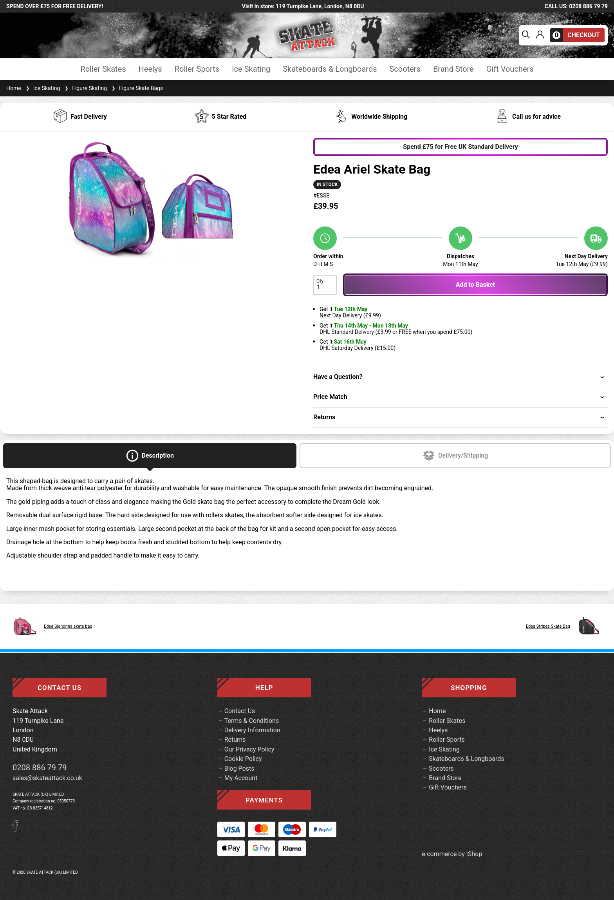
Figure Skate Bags (136, 88)
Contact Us (239, 711)
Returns (235, 739)
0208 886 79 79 (40, 767)
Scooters (404, 69)
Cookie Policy (243, 758)
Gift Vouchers (510, 69)
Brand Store (453, 69)
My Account (241, 778)
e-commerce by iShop (452, 854)
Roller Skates (103, 69)
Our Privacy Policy (249, 749)
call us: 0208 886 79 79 (576, 6)
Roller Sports (197, 69)
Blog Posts (239, 768)
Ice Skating (251, 69)
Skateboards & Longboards (330, 69)
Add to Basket (475, 284)
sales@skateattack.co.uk (47, 778)
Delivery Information (252, 730)
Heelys (150, 69)
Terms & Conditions (251, 720)
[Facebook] (18, 829)
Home (13, 88)
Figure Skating (85, 88)
